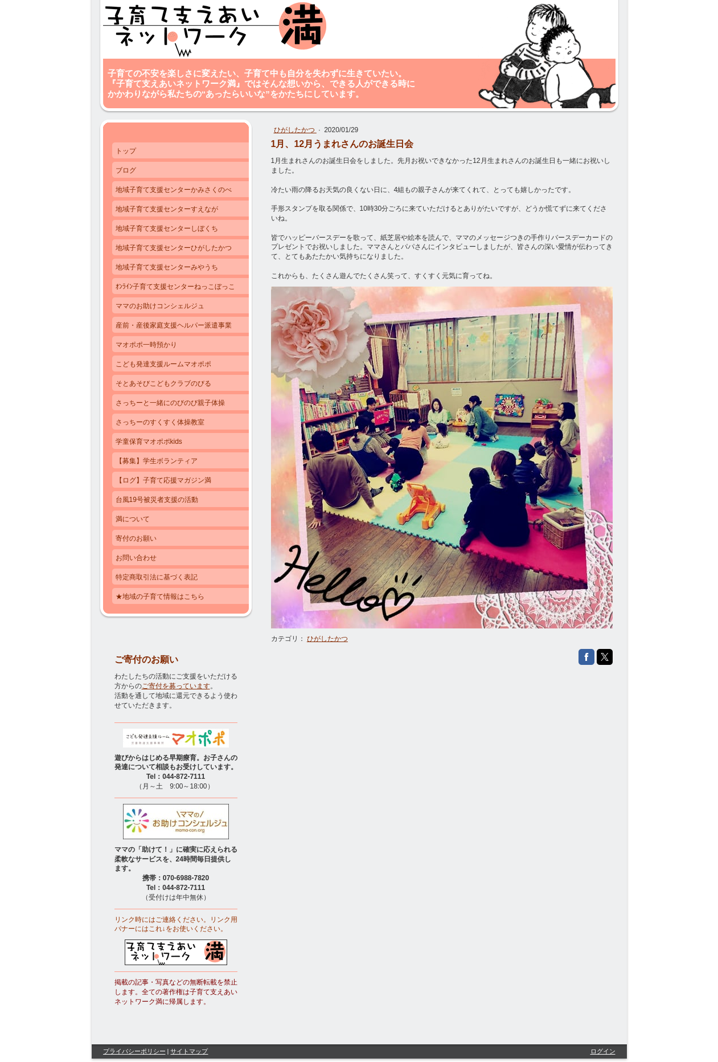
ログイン (603, 1051)
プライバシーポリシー (134, 1051)
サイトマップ (189, 1051)
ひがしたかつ (295, 130)
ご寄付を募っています (176, 686)
